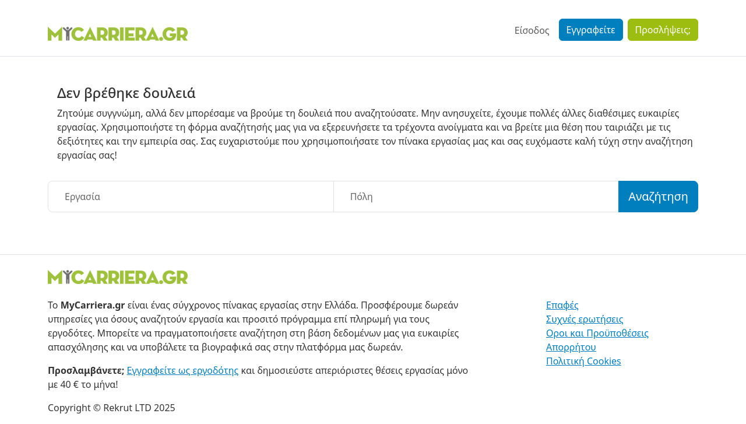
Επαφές (562, 305)
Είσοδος (532, 30)
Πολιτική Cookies (583, 361)
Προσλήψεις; (663, 29)
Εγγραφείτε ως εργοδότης (183, 370)
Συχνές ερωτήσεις (585, 319)
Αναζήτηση (658, 196)
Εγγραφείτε (590, 29)
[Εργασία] (191, 196)
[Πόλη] (476, 196)
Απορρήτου (571, 347)
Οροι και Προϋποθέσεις (597, 333)
